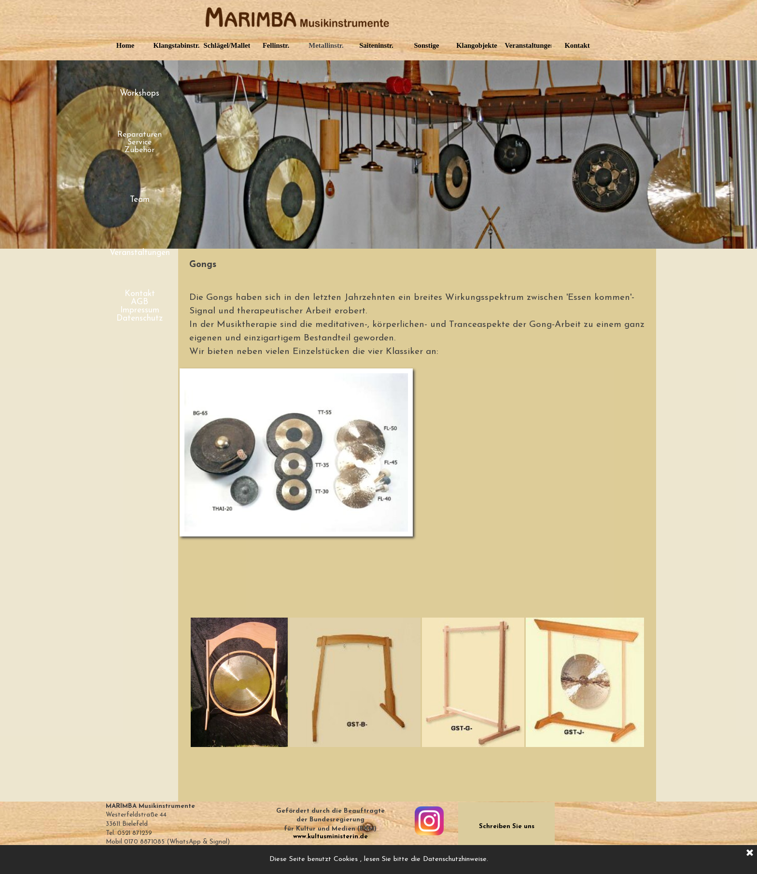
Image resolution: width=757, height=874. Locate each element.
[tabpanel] (417, 265)
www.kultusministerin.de (330, 836)
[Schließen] (750, 853)
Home (125, 45)
